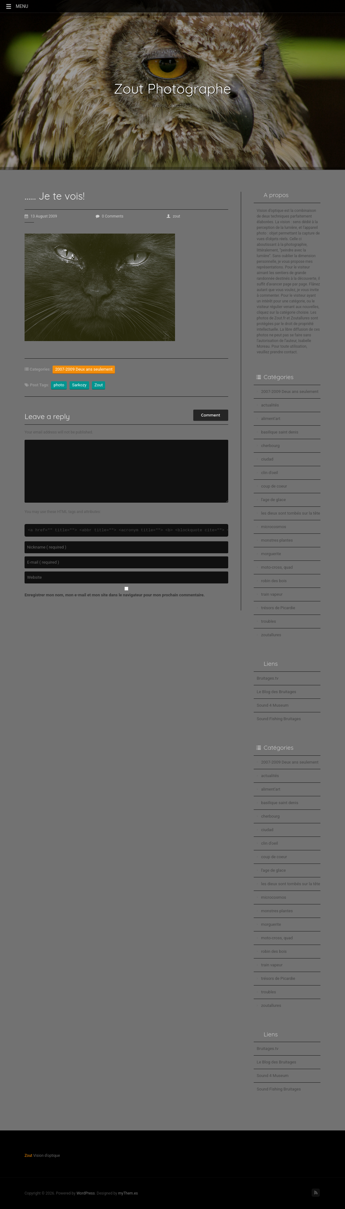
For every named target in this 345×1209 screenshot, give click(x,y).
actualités (270, 405)
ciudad (267, 459)
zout (173, 216)
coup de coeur (274, 486)
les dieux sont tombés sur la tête (290, 513)
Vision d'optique (172, 105)
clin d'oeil (269, 472)
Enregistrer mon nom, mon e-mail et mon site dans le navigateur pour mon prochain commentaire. (115, 595)
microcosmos (273, 526)
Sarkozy (79, 385)
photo (59, 385)
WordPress (85, 1193)
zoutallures (271, 634)
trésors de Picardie (278, 607)
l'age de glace (273, 499)
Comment (210, 414)
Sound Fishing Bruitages (279, 718)
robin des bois (274, 580)
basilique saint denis (279, 432)
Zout (98, 385)
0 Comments (110, 216)
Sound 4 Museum (273, 705)
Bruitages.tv (268, 678)
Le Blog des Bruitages (277, 691)
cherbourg (270, 445)
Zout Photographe (172, 88)
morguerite (271, 553)
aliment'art (270, 418)
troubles (268, 621)
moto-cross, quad (277, 567)
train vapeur (272, 594)
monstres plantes (277, 540)
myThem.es (128, 1193)
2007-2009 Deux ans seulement (83, 369)
